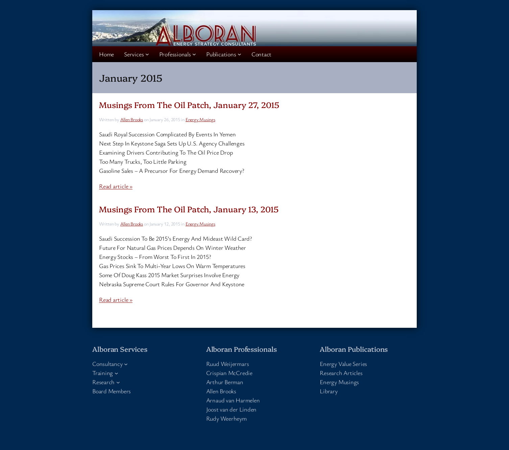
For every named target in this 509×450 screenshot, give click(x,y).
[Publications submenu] (239, 54)
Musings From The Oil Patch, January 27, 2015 (189, 104)
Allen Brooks (131, 119)
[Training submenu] (116, 373)
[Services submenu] (147, 54)
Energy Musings (200, 119)
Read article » (115, 186)
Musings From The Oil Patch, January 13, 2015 (188, 208)
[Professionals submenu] (194, 54)
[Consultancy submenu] (126, 364)
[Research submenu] (118, 382)
